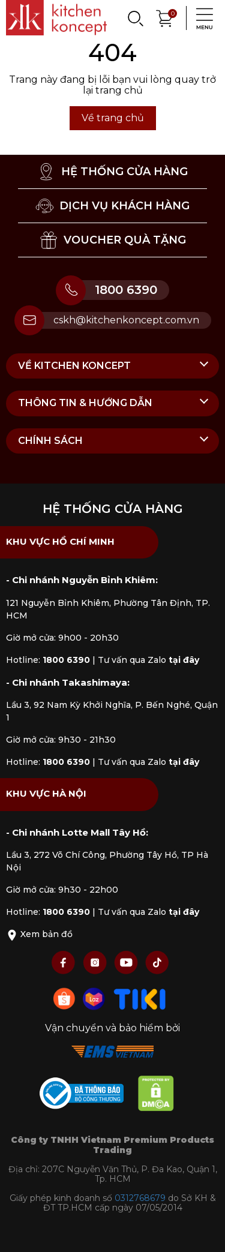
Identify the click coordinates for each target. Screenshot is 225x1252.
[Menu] (201, 18)
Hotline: (48, 659)
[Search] (135, 18)
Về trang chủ (113, 118)
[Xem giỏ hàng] (165, 17)
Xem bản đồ (39, 934)
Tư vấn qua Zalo (148, 659)
